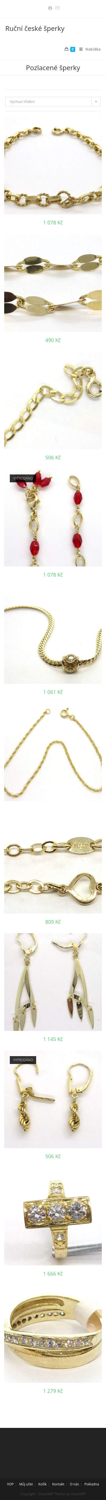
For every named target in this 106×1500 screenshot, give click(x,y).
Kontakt (58, 1484)
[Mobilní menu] (88, 49)
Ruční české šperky (34, 28)
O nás (74, 1484)
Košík (42, 1484)
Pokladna (91, 1484)
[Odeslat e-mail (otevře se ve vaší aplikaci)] (56, 8)
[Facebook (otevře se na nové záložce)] (50, 8)
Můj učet (26, 1484)
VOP (10, 1484)
